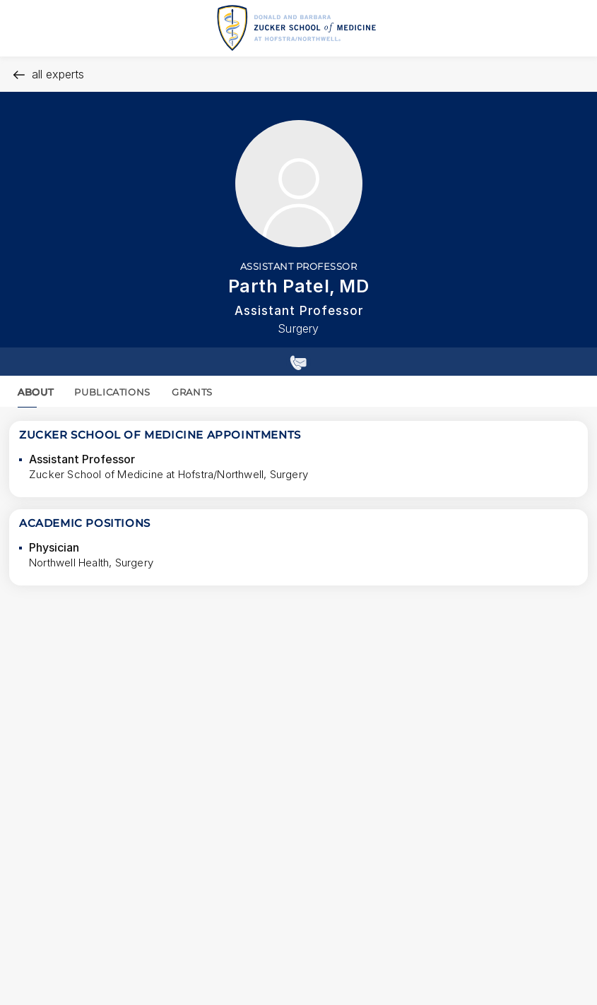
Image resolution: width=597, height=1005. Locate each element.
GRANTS (192, 392)
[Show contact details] (298, 361)
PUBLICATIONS (112, 392)
